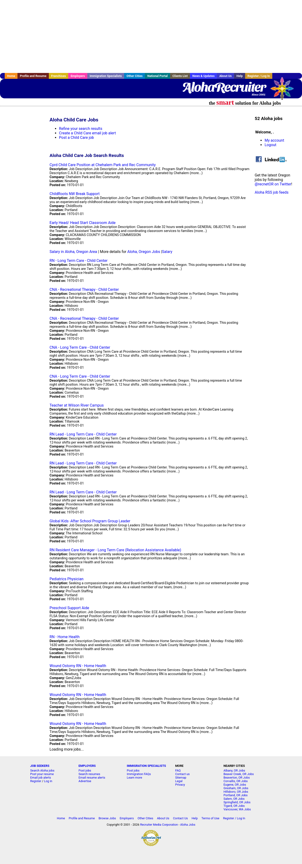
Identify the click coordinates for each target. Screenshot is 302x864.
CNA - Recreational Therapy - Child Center (84, 289)
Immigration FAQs (139, 774)
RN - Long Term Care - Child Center (79, 260)
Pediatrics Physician (67, 579)
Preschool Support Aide (69, 608)
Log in (48, 781)
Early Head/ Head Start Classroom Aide (83, 222)
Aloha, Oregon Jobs (143, 251)
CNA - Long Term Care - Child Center (80, 347)
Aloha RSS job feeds (271, 192)
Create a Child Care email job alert (87, 133)
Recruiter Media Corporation (159, 824)
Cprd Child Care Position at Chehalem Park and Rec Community (103, 165)
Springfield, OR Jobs (236, 802)
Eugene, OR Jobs (234, 784)
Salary (167, 251)
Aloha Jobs (187, 824)
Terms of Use (210, 818)
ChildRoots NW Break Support (75, 194)
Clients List (180, 76)
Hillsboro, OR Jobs (235, 791)
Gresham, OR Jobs (235, 788)
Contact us (182, 774)
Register (35, 781)
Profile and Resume (33, 76)
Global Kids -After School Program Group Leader (90, 521)
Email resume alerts (92, 777)
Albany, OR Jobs (234, 770)
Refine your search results (80, 128)
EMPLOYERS (87, 766)
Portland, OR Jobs (235, 795)
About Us (225, 76)
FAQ (177, 770)
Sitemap (180, 777)
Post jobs (85, 770)
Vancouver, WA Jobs (237, 809)
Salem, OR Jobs (233, 798)
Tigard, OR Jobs (234, 806)
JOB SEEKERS (39, 766)
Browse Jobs (107, 818)
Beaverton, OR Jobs (236, 777)
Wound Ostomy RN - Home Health (78, 666)
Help (239, 76)
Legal (178, 781)
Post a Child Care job (76, 137)
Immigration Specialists (106, 76)
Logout (270, 145)
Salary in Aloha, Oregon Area (73, 251)
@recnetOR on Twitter (273, 184)
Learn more (134, 777)
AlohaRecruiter (223, 87)
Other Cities (134, 76)
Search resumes (89, 774)
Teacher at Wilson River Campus (77, 405)
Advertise (85, 781)
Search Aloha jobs (42, 770)
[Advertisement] (151, 36)
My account (274, 140)
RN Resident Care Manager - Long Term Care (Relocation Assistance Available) (115, 550)
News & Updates (203, 76)
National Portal (157, 76)
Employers (78, 76)
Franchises (58, 76)
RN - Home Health (65, 637)
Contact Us (180, 818)
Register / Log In (258, 76)
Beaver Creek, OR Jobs (238, 774)
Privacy (180, 784)
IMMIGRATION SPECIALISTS (146, 766)
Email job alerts (40, 777)
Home (11, 76)
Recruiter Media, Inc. (284, 91)
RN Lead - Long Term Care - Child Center (83, 434)
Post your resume (42, 774)
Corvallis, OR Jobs (235, 781)
